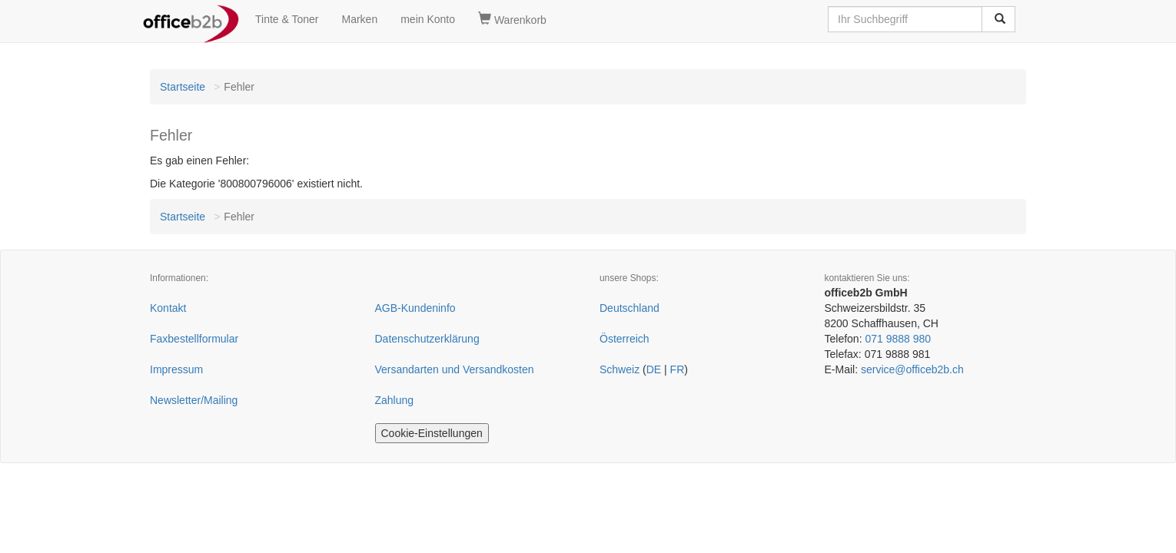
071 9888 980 (898, 339)
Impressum (176, 369)
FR (677, 369)
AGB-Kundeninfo (415, 308)
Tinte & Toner (287, 19)
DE (653, 369)
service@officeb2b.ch (912, 369)
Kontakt (168, 308)
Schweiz (619, 369)
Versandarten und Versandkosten (454, 369)
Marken (360, 19)
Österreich (624, 339)
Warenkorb (512, 19)
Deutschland (629, 308)
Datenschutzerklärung (427, 339)
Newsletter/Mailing (194, 400)
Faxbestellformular (194, 339)
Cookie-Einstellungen (432, 433)
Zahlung (394, 400)
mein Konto (427, 19)
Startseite (182, 87)
